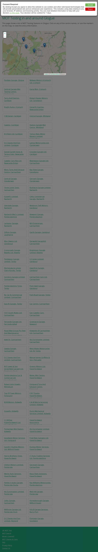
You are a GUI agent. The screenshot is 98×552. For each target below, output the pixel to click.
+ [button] (5, 33)
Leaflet (46, 74)
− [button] (5, 36)
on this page (14, 13)
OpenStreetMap (54, 74)
